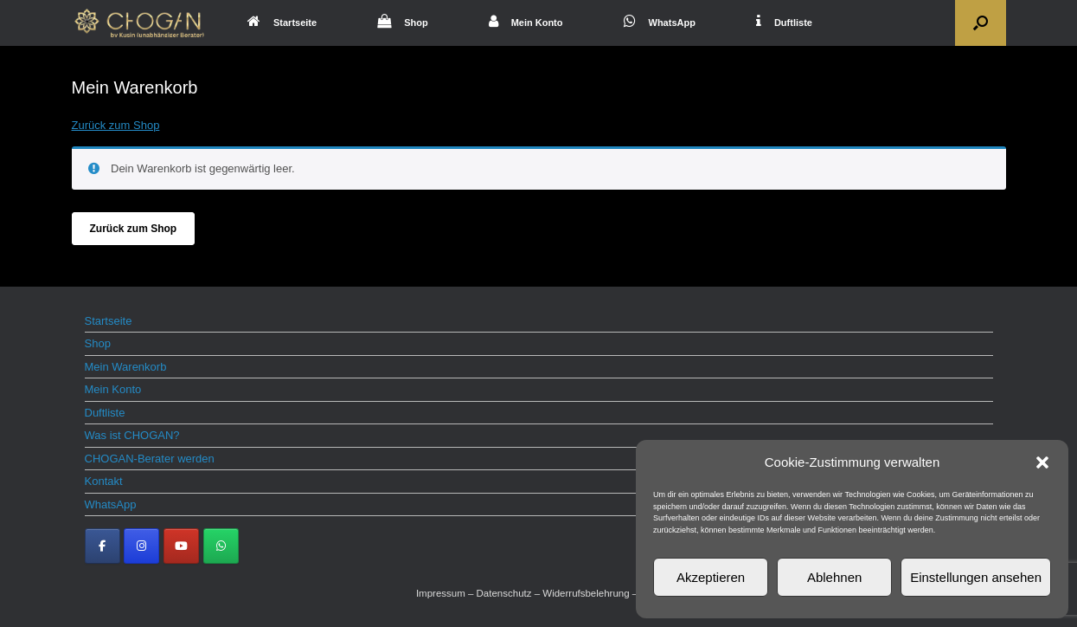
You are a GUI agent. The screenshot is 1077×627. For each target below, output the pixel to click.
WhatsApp (660, 22)
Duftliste (784, 22)
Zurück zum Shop (116, 125)
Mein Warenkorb (126, 366)
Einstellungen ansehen (976, 577)
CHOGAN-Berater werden (150, 458)
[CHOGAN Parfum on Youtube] (181, 546)
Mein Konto (526, 22)
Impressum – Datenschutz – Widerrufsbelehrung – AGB (538, 593)
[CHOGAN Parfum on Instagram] (141, 546)
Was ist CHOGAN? (132, 435)
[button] (1042, 462)
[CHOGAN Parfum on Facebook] (102, 546)
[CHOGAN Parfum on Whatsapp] (221, 546)
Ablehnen (834, 577)
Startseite (282, 22)
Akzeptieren (710, 577)
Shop (402, 22)
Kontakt (104, 481)
